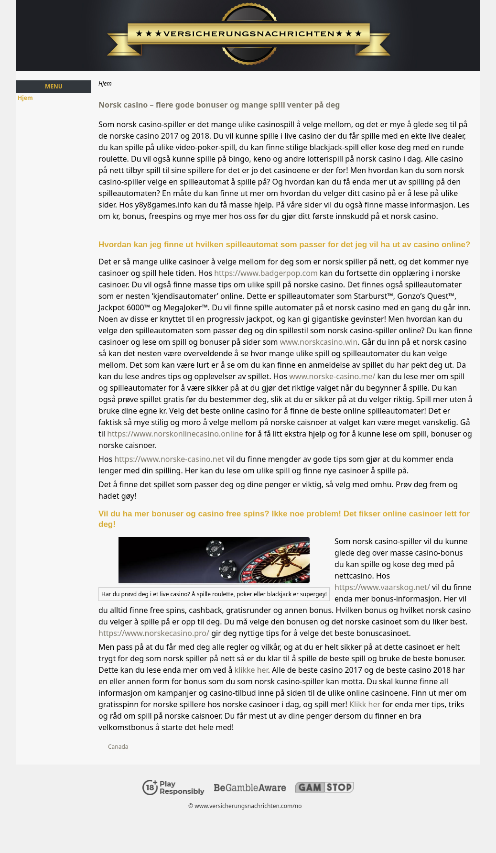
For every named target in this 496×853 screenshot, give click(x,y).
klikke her (251, 670)
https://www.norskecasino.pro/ (153, 633)
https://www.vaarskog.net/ (382, 587)
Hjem (25, 98)
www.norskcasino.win (319, 342)
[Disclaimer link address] (250, 789)
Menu (54, 86)
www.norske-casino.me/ (332, 376)
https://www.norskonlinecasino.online (175, 433)
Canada (118, 747)
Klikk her (364, 704)
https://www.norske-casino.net (169, 459)
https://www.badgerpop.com (266, 273)
